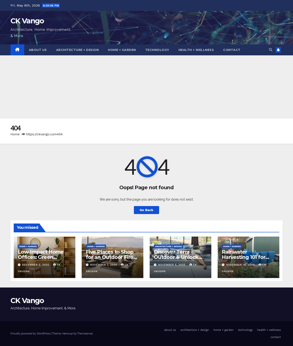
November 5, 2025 (172, 264)
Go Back (146, 210)
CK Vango (27, 20)
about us (38, 50)
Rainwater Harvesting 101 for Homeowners (243, 257)
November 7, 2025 (104, 264)
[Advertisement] (146, 86)
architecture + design (77, 50)
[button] (270, 50)
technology (157, 50)
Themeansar (85, 333)
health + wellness (196, 50)
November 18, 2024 (241, 264)
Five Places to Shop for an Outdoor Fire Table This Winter (109, 257)
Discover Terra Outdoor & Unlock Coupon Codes (176, 257)
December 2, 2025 (36, 264)
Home (15, 134)
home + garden (122, 50)
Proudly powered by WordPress (31, 333)
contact (232, 50)
